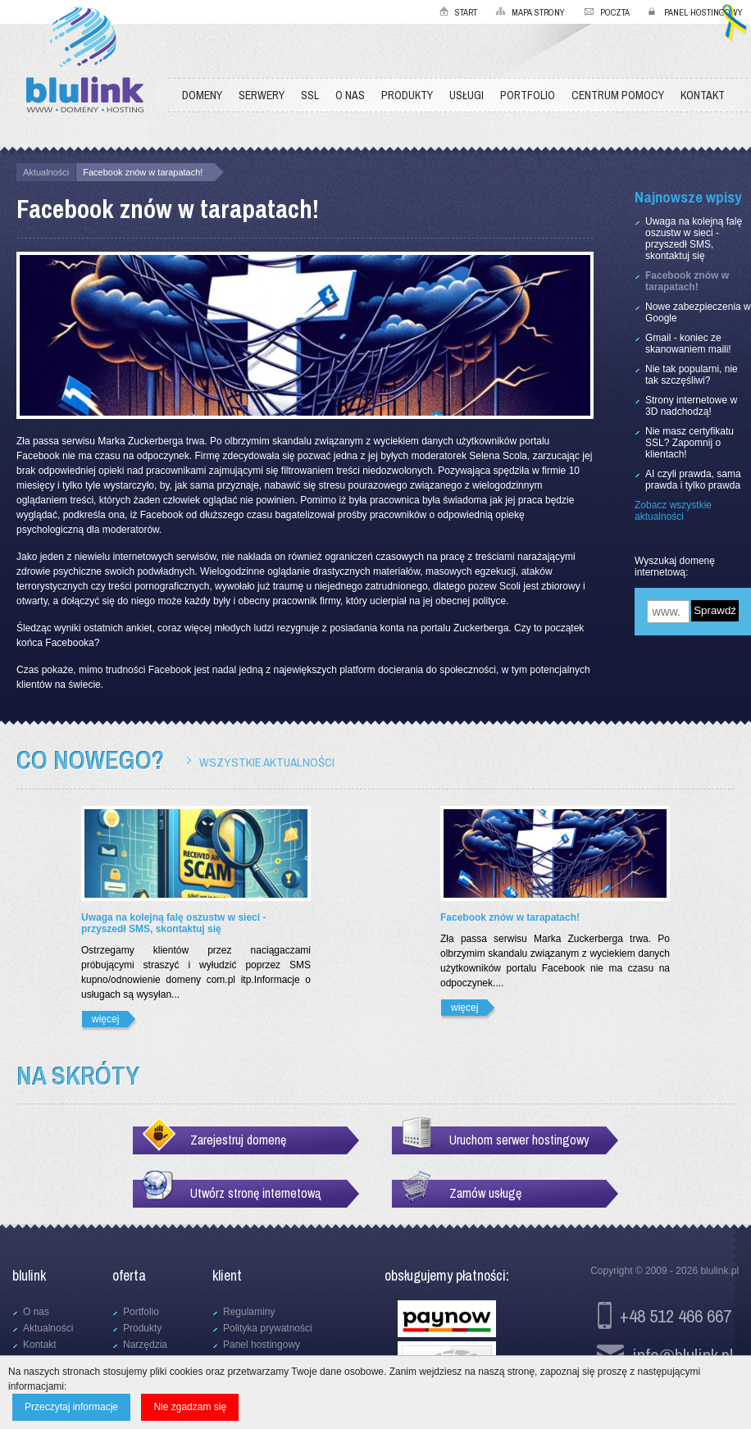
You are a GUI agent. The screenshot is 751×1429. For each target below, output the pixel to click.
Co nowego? (90, 760)
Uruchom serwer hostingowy (519, 1140)
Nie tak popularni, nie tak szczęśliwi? (691, 374)
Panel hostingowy (703, 12)
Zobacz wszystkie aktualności (673, 510)
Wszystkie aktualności (267, 762)
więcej (105, 1019)
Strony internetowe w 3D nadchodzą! (691, 405)
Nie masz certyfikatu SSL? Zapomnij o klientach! (689, 443)
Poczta (615, 12)
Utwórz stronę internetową (255, 1193)
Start (466, 12)
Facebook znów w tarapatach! (143, 172)
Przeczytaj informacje (71, 1407)
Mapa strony (538, 12)
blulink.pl (719, 1271)
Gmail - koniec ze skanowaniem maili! (688, 343)
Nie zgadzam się (189, 1407)
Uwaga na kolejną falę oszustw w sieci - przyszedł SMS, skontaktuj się (693, 239)
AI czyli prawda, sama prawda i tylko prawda (693, 479)
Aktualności (46, 172)
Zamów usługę (485, 1193)
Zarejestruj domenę (238, 1140)
